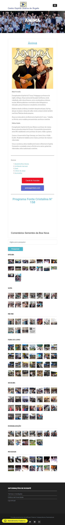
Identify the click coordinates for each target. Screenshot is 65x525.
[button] (15, 521)
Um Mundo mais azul (21, 166)
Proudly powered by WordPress (21, 517)
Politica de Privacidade (16, 497)
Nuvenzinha (18, 173)
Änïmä (34, 24)
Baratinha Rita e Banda (22, 164)
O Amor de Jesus (20, 171)
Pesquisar (15, 249)
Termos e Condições (15, 494)
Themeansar (50, 517)
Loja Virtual (11, 501)
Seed (16, 168)
